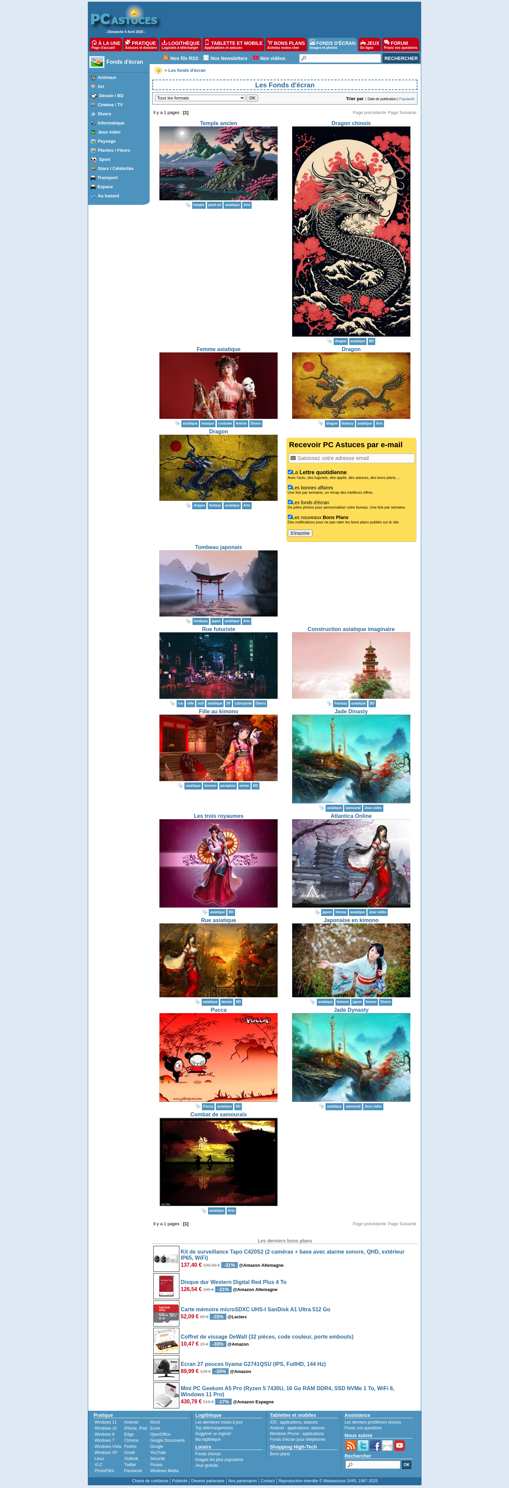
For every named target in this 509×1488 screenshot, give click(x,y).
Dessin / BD (111, 95)
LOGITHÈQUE (181, 44)
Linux (99, 1458)
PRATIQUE (141, 44)
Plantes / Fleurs (114, 150)
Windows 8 (104, 1434)
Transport (108, 177)
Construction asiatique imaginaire (351, 629)
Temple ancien (218, 123)
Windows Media (164, 1470)
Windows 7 (104, 1440)
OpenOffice (160, 1434)
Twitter (130, 1464)
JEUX (369, 44)
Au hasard (108, 195)
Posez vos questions (363, 1428)
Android (131, 1422)
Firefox (130, 1446)
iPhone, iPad (135, 1428)
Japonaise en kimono (351, 920)
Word (154, 1422)
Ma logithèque (208, 1439)
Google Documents (167, 1440)
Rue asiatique (218, 920)
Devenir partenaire (208, 1481)
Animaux (107, 77)
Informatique (111, 122)
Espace (105, 186)
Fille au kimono (218, 711)
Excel (155, 1428)
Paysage (107, 141)
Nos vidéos (272, 58)
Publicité (179, 1481)
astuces (310, 1422)
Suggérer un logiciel (213, 1433)
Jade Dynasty (351, 1010)
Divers (104, 113)
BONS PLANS (286, 44)
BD (371, 341)
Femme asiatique (218, 349)
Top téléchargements (214, 1428)
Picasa (156, 1464)
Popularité (406, 99)
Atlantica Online (351, 816)
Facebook (133, 1470)
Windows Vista (108, 1446)
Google (156, 1446)
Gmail (129, 1452)
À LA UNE (106, 44)
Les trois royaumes (219, 816)
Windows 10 (106, 1428)
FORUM (400, 44)
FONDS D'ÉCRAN (333, 44)
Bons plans (280, 1454)
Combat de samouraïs (218, 1114)
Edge (129, 1434)
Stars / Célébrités (116, 168)
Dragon (351, 349)
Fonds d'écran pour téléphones (298, 1439)
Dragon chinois (351, 123)
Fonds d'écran (124, 62)
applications (290, 1422)
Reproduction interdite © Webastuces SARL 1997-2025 (328, 1481)
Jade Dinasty (351, 711)
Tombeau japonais (218, 547)
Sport (104, 159)
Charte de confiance (150, 1481)
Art (101, 86)
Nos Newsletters (229, 58)
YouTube (158, 1452)
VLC (98, 1464)
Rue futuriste (218, 629)
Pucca (219, 1010)
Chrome (131, 1440)
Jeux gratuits (206, 1465)
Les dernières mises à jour (219, 1422)
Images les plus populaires (219, 1459)
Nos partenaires (242, 1481)
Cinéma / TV (110, 104)
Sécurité (157, 1458)
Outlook (131, 1458)
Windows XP (106, 1452)
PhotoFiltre (104, 1470)
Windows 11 (106, 1422)
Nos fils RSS (184, 58)
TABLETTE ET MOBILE (233, 44)
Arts (247, 205)
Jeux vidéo (109, 132)
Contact (268, 1481)
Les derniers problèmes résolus (373, 1422)
